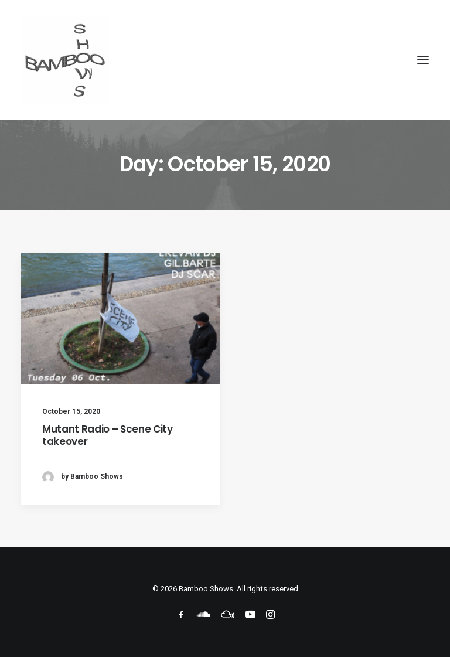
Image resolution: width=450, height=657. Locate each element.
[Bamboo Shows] (225, 60)
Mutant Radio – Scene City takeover (107, 435)
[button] (423, 60)
